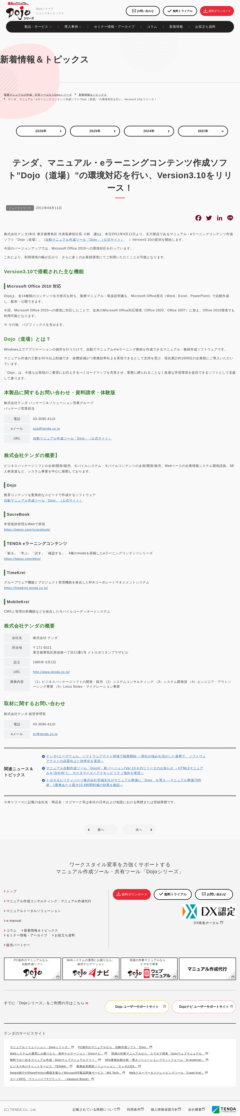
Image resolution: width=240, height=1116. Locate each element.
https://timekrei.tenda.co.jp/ (26, 588)
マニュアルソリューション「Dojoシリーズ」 (40, 1047)
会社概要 (195, 1109)
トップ (11, 891)
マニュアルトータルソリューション (33, 911)
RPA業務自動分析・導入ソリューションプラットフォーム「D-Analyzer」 (155, 1059)
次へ (139, 829)
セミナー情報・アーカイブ (114, 26)
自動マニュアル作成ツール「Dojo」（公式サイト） (84, 239)
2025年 (95, 131)
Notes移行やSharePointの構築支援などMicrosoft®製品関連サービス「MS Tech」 (66, 1072)
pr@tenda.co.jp (45, 734)
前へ (101, 829)
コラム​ (152, 26)
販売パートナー (18, 945)
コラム (11, 930)
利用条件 (134, 1109)
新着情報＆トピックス (93, 94)
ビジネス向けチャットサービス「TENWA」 (39, 1066)
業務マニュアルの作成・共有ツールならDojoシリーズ (38, 94)
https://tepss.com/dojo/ (22, 558)
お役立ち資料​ (205, 26)
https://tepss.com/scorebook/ (27, 529)
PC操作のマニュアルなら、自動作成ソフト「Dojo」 (113, 1047)
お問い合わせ (143, 11)
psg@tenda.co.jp (46, 428)
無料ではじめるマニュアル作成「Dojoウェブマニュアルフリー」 (54, 1059)
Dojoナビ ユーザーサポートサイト (206, 1006)
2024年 (149, 131)
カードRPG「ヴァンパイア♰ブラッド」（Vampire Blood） (50, 1078)
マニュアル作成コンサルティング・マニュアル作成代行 (48, 901)
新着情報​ (176, 26)
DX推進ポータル (209, 923)
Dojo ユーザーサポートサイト (141, 1006)
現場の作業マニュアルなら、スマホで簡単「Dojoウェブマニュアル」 (158, 1053)
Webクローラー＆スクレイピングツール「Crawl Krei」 (166, 1072)
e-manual (13, 920)
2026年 (41, 131)
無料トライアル (180, 11)
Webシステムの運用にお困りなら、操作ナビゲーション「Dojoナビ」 (57, 1053)
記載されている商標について (95, 1109)
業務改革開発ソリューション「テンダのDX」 (107, 1066)
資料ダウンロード (217, 11)
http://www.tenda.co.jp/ (51, 672)
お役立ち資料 (65, 935)
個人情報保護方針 (164, 1109)
